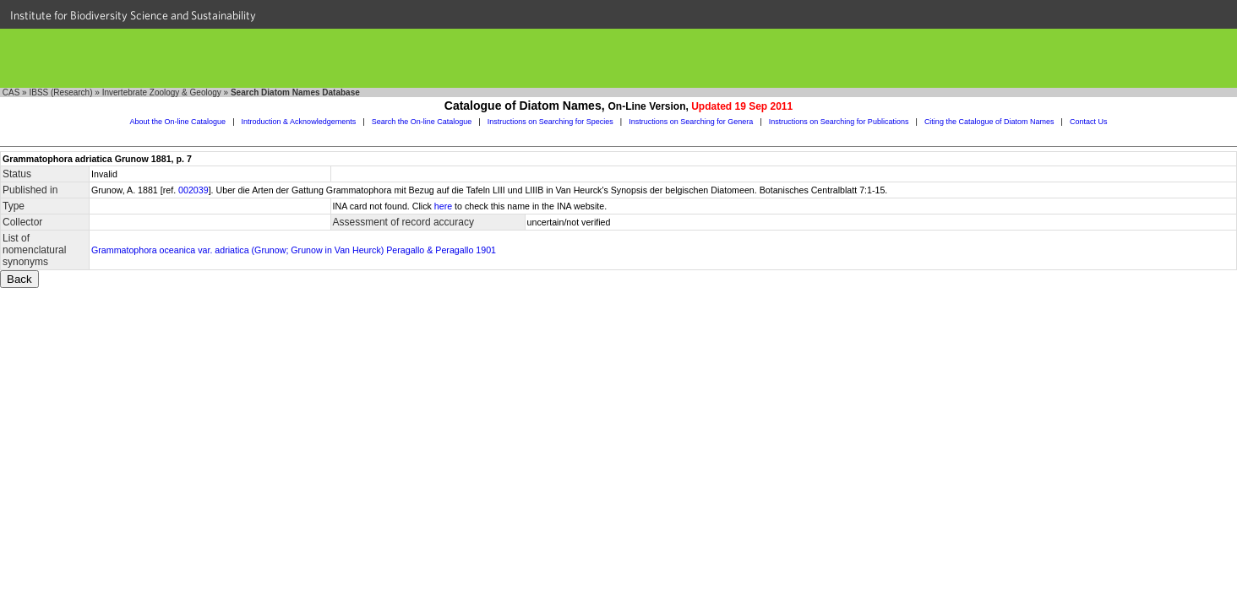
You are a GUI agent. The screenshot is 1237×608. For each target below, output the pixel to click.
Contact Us (1089, 121)
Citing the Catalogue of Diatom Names (989, 121)
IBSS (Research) (60, 92)
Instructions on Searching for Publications (839, 121)
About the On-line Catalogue (178, 121)
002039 (193, 190)
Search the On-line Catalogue (422, 121)
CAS (11, 92)
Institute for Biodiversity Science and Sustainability (133, 15)
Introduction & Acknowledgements (299, 121)
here (443, 206)
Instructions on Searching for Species (550, 121)
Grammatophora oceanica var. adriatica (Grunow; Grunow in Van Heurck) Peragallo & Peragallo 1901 (293, 250)
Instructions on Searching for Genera (691, 121)
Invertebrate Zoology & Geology (161, 92)
